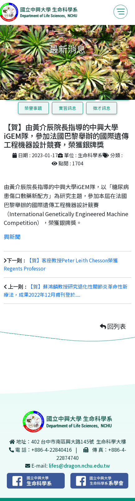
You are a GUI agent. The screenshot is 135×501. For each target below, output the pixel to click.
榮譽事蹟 (33, 108)
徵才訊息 (101, 108)
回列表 (113, 326)
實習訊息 (67, 108)
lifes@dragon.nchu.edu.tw (79, 465)
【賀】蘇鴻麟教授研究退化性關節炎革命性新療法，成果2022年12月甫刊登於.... (66, 290)
